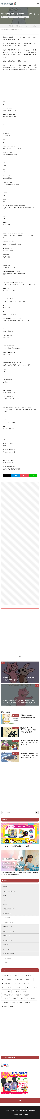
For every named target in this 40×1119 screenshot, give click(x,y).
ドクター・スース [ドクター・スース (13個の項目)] (8, 983)
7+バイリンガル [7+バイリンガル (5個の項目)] (20, 975)
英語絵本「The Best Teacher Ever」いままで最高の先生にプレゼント (29, 742)
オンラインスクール (9, 931)
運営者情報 (32, 1110)
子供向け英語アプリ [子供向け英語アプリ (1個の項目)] (8, 995)
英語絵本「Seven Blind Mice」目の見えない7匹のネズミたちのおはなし (29, 730)
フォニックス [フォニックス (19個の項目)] (21, 987)
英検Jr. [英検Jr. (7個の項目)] (12, 1006)
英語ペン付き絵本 (10, 922)
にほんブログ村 (5, 1066)
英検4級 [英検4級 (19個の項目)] (28, 1002)
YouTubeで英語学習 (9, 953)
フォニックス (7, 900)
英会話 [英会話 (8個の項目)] (13, 1002)
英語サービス (7, 935)
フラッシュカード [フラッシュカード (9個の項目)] (32, 987)
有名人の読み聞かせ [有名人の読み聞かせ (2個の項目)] (31, 999)
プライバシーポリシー (11, 1110)
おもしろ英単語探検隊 (9, 891)
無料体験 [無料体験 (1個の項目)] (6, 1002)
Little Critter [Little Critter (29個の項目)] (30, 975)
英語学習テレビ (8, 926)
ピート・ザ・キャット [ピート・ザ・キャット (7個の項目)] (9, 987)
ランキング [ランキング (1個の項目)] (16, 991)
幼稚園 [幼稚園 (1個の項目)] (21, 999)
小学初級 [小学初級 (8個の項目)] (27, 995)
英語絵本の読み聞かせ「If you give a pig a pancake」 (28, 716)
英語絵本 (25, 17)
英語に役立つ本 (8, 940)
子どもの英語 (24, 1114)
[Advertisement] (20, 543)
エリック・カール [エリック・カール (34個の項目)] (19, 979)
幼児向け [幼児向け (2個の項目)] (6, 999)
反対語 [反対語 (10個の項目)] (24, 991)
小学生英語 (7, 949)
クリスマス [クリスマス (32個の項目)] (30, 979)
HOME (4, 26)
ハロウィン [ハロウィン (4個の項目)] (18, 983)
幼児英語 (6, 944)
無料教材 (8, 918)
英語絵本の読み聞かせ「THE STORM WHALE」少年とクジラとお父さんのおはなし (29, 755)
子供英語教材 (7, 913)
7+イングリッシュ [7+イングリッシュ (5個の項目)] (8, 975)
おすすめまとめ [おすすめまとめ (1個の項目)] (7, 979)
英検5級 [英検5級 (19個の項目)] (5, 1006)
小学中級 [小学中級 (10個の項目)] (19, 995)
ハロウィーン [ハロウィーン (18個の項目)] (28, 983)
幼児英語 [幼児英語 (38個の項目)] (14, 999)
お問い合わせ (23, 1110)
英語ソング (8, 958)
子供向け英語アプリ (9, 909)
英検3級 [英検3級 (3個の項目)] (20, 1002)
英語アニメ (8, 962)
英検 (5, 895)
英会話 (5, 904)
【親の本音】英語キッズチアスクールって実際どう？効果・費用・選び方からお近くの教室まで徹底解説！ (19, 873)
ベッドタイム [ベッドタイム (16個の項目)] (7, 991)
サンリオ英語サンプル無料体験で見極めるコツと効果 (15, 846)
